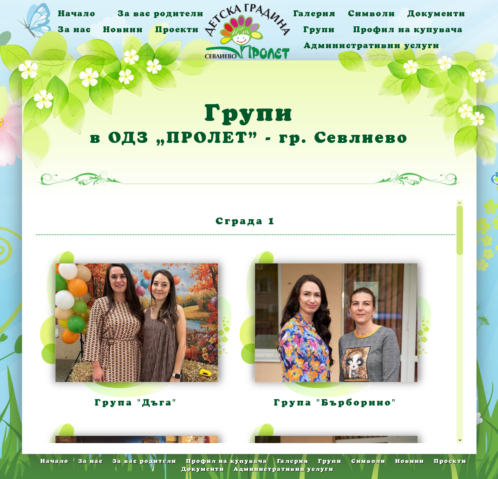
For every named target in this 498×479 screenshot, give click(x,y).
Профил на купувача (408, 29)
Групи (319, 29)
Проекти (177, 29)
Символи (371, 13)
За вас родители (161, 13)
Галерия (314, 13)
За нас (74, 29)
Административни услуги (372, 45)
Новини (123, 29)
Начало (77, 13)
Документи (436, 13)
